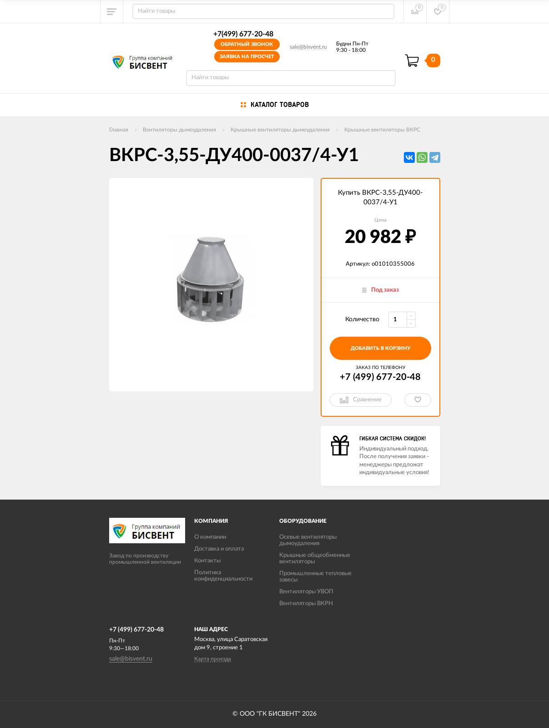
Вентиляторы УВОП (306, 592)
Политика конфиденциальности (223, 576)
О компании (210, 537)
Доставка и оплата (219, 549)
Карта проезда (212, 659)
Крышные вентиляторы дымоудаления (280, 129)
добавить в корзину (380, 348)
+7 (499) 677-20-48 (380, 377)
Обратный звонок (247, 44)
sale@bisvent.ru (308, 47)
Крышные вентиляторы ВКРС (382, 129)
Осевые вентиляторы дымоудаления (308, 540)
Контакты (207, 561)
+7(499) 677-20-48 (243, 34)
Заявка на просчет (247, 56)
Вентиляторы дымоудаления (179, 129)
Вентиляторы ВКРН (306, 604)
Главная (118, 129)
